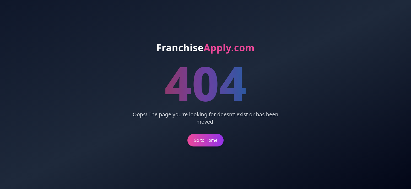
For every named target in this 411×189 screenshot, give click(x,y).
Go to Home (206, 140)
